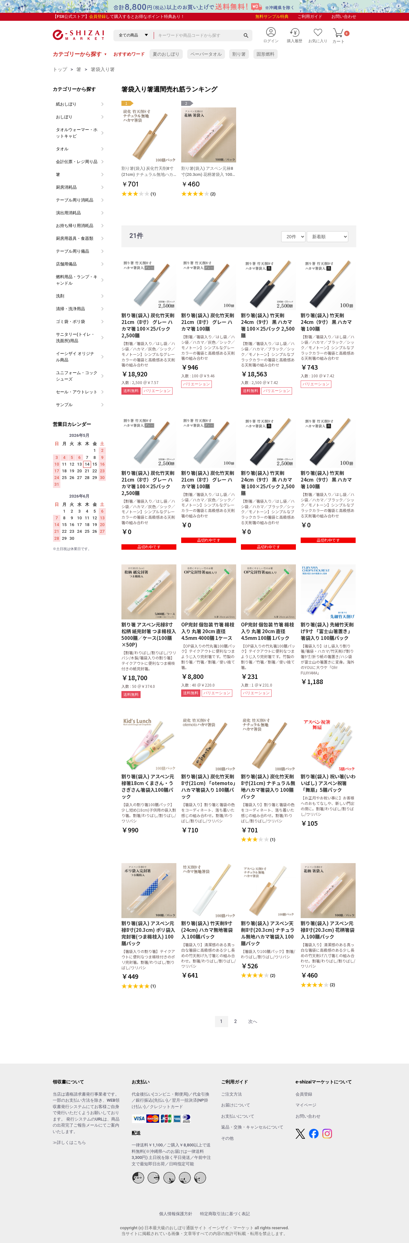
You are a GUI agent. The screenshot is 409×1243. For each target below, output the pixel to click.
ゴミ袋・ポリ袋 (70, 321)
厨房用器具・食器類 (74, 238)
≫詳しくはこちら (69, 1142)
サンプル (64, 404)
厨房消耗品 (66, 187)
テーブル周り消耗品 (74, 200)
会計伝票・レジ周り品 (76, 161)
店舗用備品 (66, 264)
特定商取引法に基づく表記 (225, 1213)
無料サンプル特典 (272, 16)
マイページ (306, 1105)
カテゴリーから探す (80, 54)
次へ (252, 1021)
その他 (227, 1138)
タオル (62, 148)
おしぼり (64, 116)
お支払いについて (237, 1116)
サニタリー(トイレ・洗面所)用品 (75, 337)
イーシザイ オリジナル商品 (75, 356)
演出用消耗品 (68, 212)
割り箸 (239, 54)
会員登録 (97, 16)
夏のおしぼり (166, 54)
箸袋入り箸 (103, 69)
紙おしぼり (66, 104)
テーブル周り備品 (72, 251)
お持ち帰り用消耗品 (74, 225)
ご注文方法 (231, 1094)
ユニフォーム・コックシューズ (76, 376)
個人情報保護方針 (175, 1213)
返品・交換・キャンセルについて (252, 1127)
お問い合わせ (343, 16)
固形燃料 (265, 54)
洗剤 (60, 296)
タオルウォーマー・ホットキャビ (76, 132)
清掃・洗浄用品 (70, 308)
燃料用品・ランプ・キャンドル (76, 280)
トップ (60, 69)
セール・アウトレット (76, 391)
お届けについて (235, 1105)
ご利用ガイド (309, 16)
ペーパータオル (206, 54)
